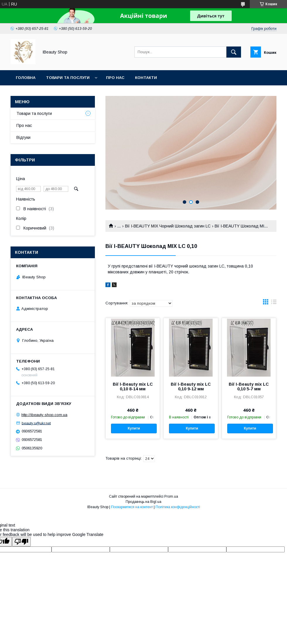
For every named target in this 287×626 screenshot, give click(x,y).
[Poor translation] (21, 541)
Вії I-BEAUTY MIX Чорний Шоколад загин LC (168, 226)
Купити (134, 428)
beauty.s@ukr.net (36, 423)
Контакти (146, 77)
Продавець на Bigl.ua (143, 502)
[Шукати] (233, 52)
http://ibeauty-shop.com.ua (44, 415)
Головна (25, 77)
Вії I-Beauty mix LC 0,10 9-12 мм (191, 386)
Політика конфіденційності (178, 507)
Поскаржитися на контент (132, 507)
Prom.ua (171, 496)
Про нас (115, 77)
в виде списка (273, 303)
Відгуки (23, 137)
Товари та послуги (68, 77)
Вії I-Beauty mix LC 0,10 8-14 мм (133, 386)
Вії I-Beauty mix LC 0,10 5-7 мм (249, 386)
